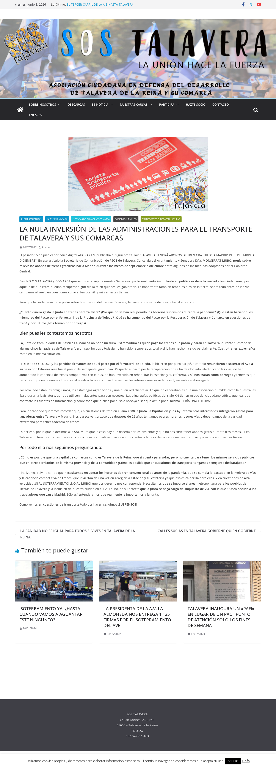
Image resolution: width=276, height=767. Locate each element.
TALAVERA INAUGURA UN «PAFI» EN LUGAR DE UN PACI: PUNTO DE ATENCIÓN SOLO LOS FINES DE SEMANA (221, 617)
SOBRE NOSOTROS (42, 104)
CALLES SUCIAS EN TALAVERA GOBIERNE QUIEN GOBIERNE (209, 530)
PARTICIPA (166, 104)
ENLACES (35, 115)
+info (246, 761)
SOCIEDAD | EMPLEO (126, 219)
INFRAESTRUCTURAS (31, 219)
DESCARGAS (76, 104)
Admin (46, 247)
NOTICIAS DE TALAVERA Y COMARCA (91, 219)
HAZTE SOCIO (195, 104)
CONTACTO (220, 104)
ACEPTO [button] (233, 761)
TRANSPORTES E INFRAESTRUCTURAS (161, 219)
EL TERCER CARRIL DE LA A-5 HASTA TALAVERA (100, 4)
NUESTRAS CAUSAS (133, 104)
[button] (58, 105)
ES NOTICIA (100, 104)
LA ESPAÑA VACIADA (57, 219)
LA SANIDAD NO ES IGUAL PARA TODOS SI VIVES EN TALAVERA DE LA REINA (75, 533)
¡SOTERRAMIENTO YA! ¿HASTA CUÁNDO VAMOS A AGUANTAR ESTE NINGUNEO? (51, 614)
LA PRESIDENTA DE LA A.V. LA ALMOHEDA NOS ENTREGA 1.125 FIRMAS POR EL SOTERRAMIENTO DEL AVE (137, 617)
